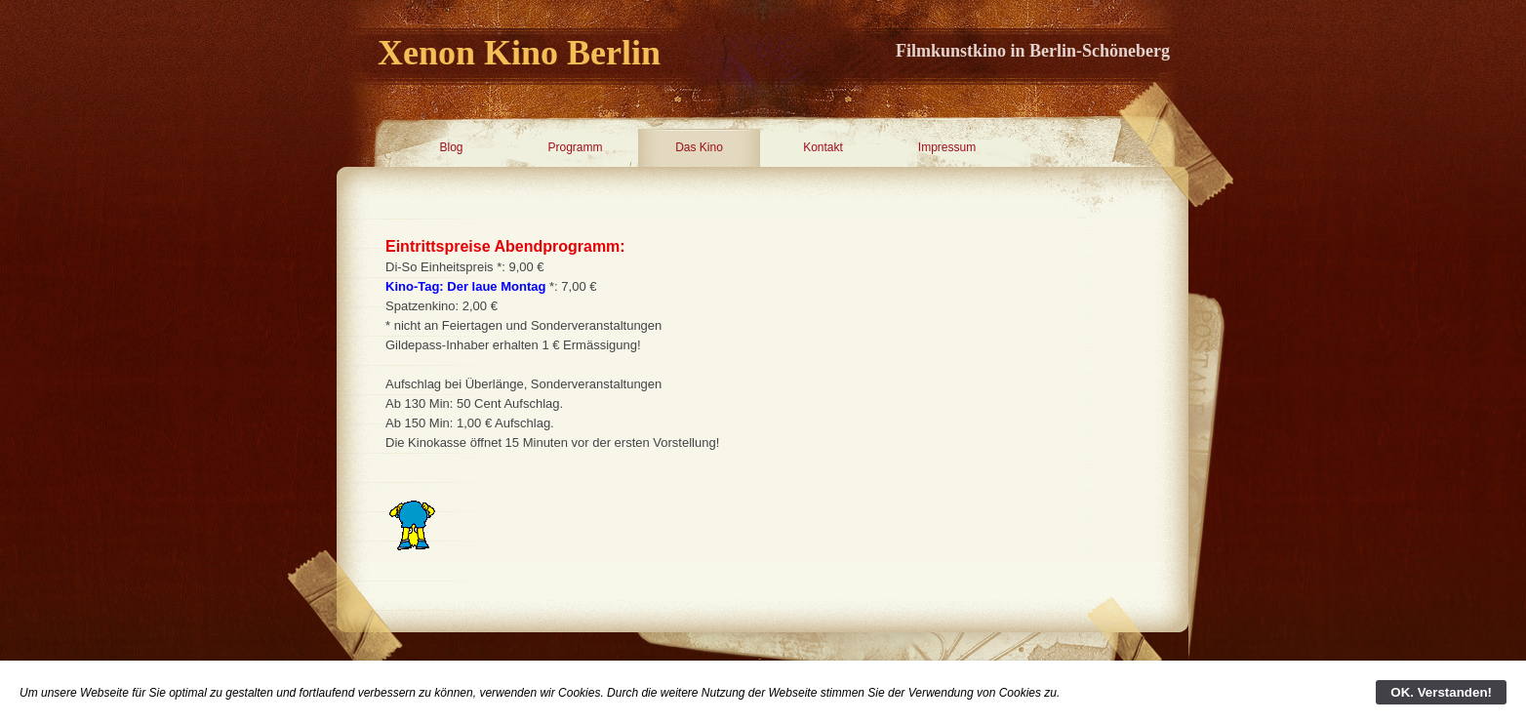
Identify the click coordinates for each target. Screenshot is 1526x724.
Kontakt (823, 147)
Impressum (947, 147)
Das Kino (699, 147)
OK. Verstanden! (1441, 692)
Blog (450, 147)
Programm (574, 147)
